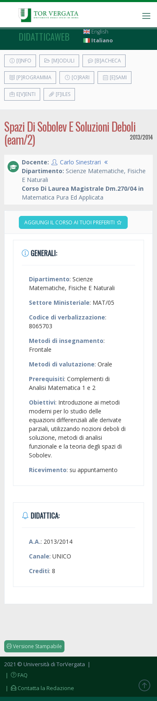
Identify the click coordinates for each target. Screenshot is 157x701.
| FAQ (16, 675)
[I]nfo (20, 60)
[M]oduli (59, 60)
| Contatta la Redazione (39, 688)
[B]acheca (104, 60)
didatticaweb (44, 36)
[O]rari (77, 77)
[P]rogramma (30, 77)
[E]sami (114, 77)
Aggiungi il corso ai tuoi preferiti (73, 222)
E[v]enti (22, 94)
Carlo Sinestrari (80, 162)
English (95, 31)
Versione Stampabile (34, 646)
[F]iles (59, 94)
